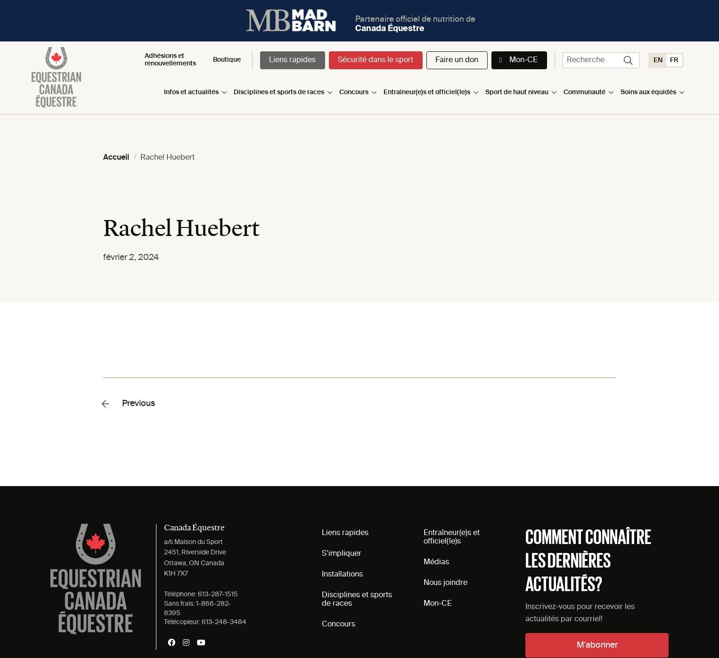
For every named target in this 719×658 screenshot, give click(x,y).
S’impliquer (341, 554)
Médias (436, 562)
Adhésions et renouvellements (170, 59)
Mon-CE (523, 60)
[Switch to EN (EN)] (658, 60)
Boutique (227, 60)
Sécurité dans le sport (375, 60)
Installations (342, 574)
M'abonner (597, 645)
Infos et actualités (191, 92)
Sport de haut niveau (516, 92)
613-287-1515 (218, 594)
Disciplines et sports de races (279, 92)
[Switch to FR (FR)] (674, 60)
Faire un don (456, 60)
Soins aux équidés (648, 92)
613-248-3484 (224, 622)
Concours (353, 92)
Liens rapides (292, 60)
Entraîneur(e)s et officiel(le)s (427, 92)
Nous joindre (445, 583)
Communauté (584, 92)
